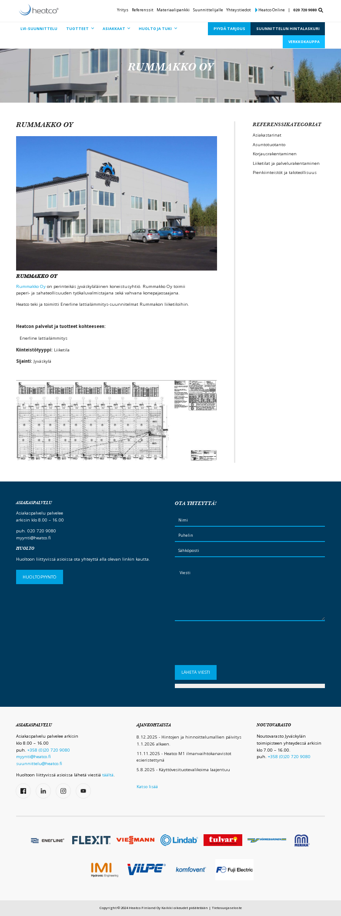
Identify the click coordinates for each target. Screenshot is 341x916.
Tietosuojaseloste (227, 908)
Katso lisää (147, 786)
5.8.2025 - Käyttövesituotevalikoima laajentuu (183, 769)
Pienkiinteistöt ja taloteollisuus (285, 172)
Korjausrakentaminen (275, 154)
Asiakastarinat (267, 135)
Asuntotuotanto (269, 144)
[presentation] (241, 645)
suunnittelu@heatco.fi (39, 763)
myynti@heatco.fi (33, 538)
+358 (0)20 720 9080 (48, 750)
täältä (108, 775)
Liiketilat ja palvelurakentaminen (286, 163)
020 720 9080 (305, 10)
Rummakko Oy (31, 286)
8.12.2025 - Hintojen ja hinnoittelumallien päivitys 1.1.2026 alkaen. (189, 740)
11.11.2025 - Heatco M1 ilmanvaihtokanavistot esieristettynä (184, 757)
